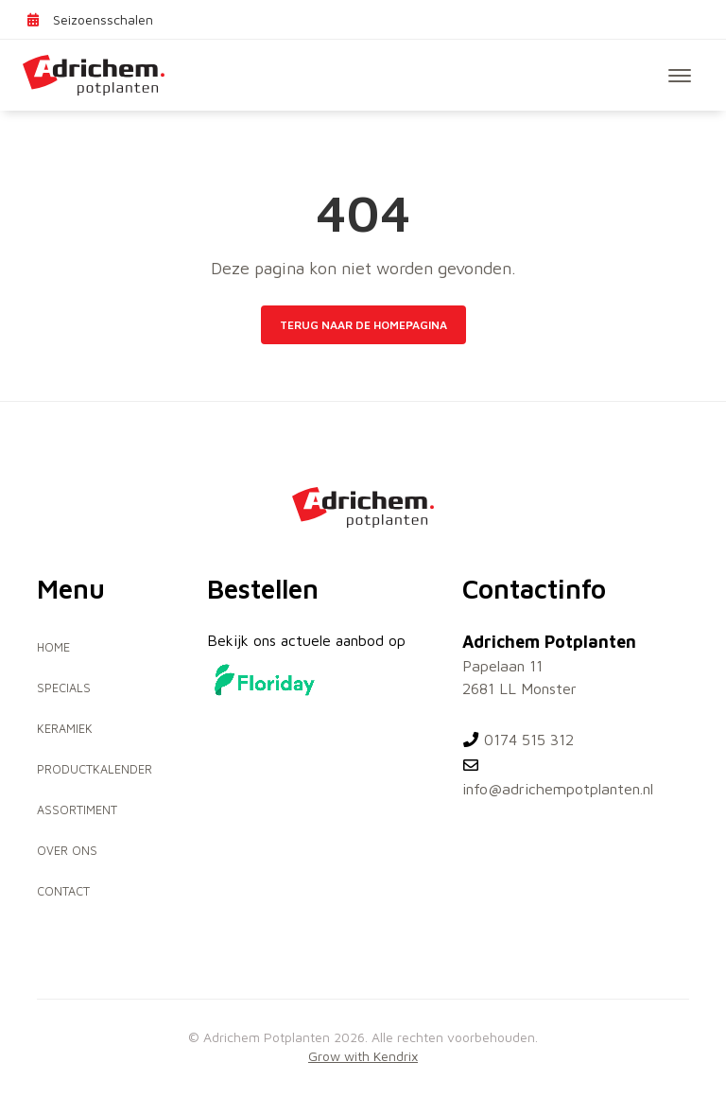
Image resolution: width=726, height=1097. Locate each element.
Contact (63, 891)
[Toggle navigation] (679, 75)
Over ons (67, 851)
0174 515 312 (518, 739)
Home (53, 647)
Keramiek (65, 729)
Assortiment (77, 810)
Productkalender (94, 769)
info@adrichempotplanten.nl (557, 777)
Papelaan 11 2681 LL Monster (519, 676)
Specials (64, 688)
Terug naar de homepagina (363, 325)
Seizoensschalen (89, 19)
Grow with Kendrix (363, 1056)
